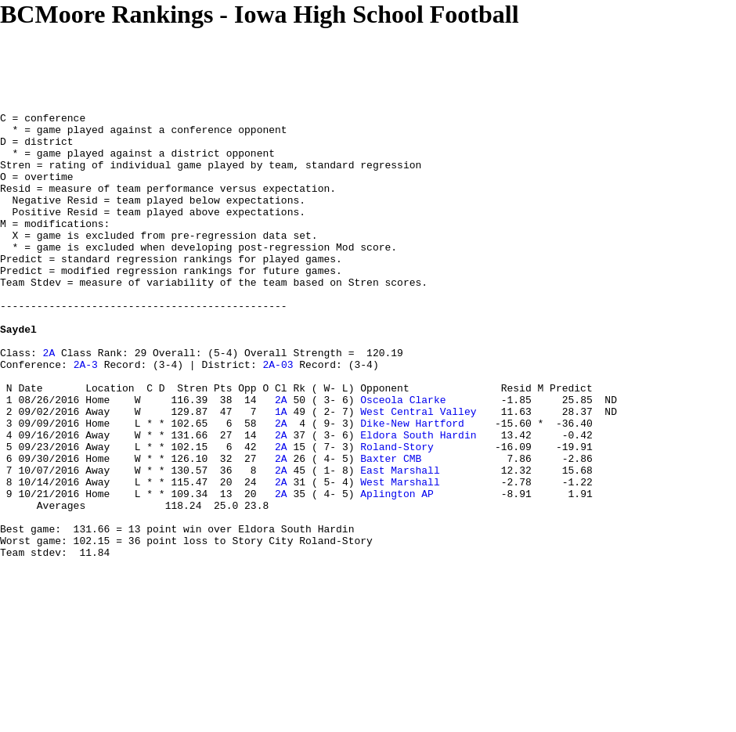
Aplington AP (397, 571)
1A (281, 472)
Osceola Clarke (403, 458)
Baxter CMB (390, 528)
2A (49, 402)
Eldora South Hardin (418, 500)
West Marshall (399, 557)
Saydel (18, 373)
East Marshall (399, 542)
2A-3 (86, 416)
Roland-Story (397, 514)
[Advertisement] (285, 64)
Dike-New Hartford (412, 486)
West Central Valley (418, 472)
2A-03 (277, 416)
